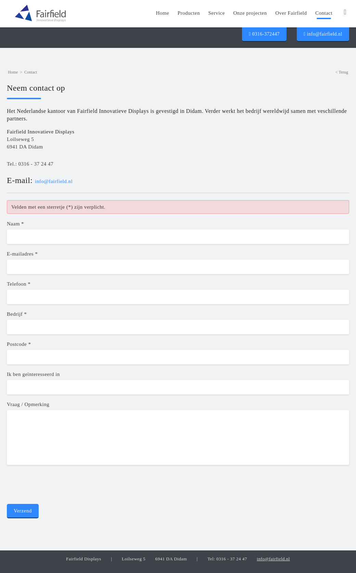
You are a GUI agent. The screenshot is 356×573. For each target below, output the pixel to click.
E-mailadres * (22, 254)
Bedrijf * (17, 314)
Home (13, 72)
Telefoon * (18, 284)
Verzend (23, 510)
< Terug (341, 72)
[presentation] (59, 486)
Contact (30, 72)
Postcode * (19, 344)
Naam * (15, 223)
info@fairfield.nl (323, 34)
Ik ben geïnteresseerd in (33, 374)
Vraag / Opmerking (28, 404)
